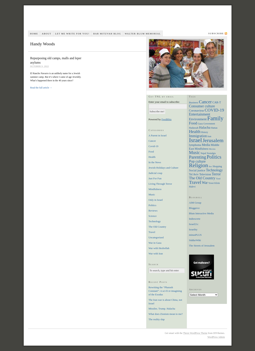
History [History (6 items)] (204, 132)
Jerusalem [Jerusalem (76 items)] (213, 140)
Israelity (193, 229)
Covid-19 (153, 146)
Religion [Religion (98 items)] (198, 165)
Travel (152, 232)
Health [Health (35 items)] (195, 131)
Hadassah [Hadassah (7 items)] (193, 127)
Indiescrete (194, 218)
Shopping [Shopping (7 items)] (217, 166)
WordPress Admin (216, 337)
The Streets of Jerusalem (202, 245)
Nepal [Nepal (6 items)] (203, 153)
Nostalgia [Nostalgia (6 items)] (211, 153)
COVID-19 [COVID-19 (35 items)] (214, 110)
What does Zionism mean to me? (166, 313)
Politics (152, 205)
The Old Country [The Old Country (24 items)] (202, 178)
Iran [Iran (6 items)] (209, 136)
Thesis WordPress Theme (195, 333)
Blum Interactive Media (201, 213)
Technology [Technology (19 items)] (214, 170)
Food (151, 151)
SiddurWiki (195, 240)
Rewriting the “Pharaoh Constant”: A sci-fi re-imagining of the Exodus (165, 291)
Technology (155, 221)
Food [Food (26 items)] (193, 123)
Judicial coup (155, 173)
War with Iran (156, 253)
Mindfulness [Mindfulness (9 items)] (201, 148)
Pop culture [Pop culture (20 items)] (197, 161)
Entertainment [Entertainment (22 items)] (199, 114)
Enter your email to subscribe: (164, 101)
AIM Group (195, 202)
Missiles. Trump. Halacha (162, 308)
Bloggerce (194, 208)
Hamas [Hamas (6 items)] (214, 128)
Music (152, 194)
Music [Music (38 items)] (194, 152)
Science (153, 215)
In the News (155, 162)
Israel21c (194, 224)
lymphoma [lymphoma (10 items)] (195, 144)
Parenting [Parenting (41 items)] (197, 157)
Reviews (153, 210)
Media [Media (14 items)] (206, 145)
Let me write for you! (72, 33)
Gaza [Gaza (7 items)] (200, 123)
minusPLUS (195, 234)
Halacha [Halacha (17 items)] (204, 127)
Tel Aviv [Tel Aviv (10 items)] (194, 174)
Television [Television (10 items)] (205, 174)
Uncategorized (156, 237)
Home (34, 33)
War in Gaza (155, 242)
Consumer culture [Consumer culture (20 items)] (202, 106)
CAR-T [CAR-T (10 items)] (216, 102)
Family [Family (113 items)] (215, 118)
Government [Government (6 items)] (209, 123)
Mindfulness (155, 189)
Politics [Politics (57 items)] (214, 157)
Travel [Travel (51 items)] (195, 182)
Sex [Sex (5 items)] (210, 166)
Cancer (152, 140)
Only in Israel (156, 199)
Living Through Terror (160, 183)
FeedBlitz (167, 119)
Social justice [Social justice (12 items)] (197, 170)
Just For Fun (155, 178)
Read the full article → (41, 87)
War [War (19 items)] (205, 183)
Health (152, 156)
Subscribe (216, 33)
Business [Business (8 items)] (193, 102)
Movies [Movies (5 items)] (212, 149)
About (46, 33)
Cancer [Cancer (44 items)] (205, 101)
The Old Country (157, 226)
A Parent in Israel (158, 135)
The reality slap (157, 319)
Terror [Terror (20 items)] (216, 174)
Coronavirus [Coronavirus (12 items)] (196, 110)
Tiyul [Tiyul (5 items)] (218, 178)
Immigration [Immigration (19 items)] (198, 136)
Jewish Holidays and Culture (163, 167)
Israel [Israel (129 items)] (195, 140)
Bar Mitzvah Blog (107, 33)
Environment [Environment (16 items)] (198, 119)
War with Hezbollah (159, 248)
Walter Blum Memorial (143, 33)
